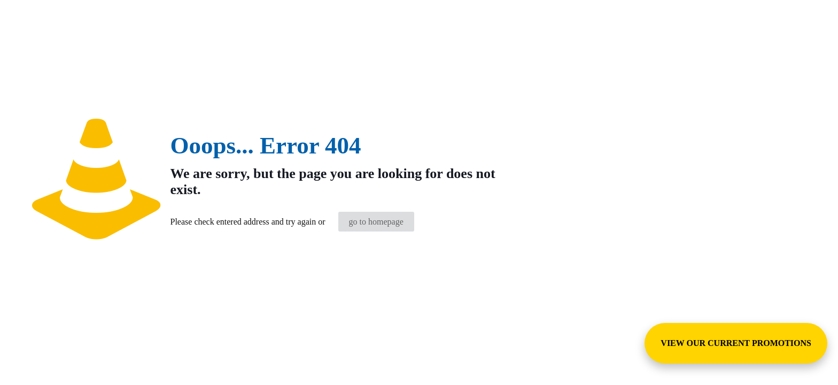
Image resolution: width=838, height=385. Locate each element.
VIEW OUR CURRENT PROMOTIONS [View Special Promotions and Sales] (736, 343)
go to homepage (376, 221)
